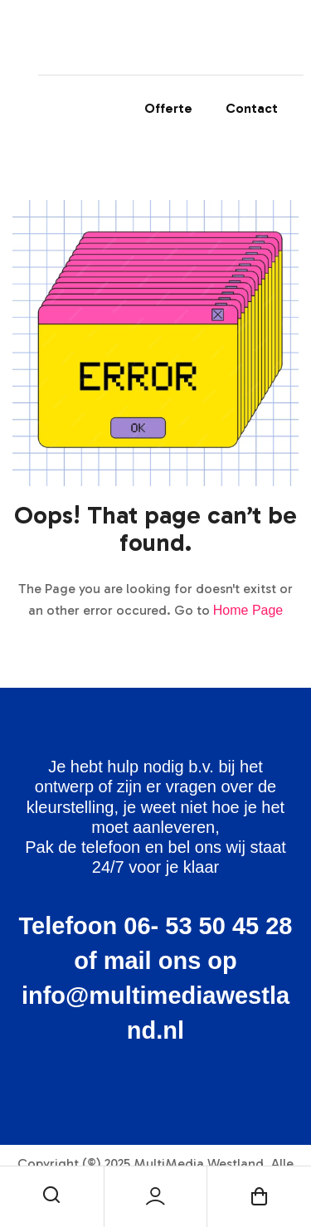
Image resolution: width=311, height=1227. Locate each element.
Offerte (168, 108)
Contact (252, 108)
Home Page (248, 610)
